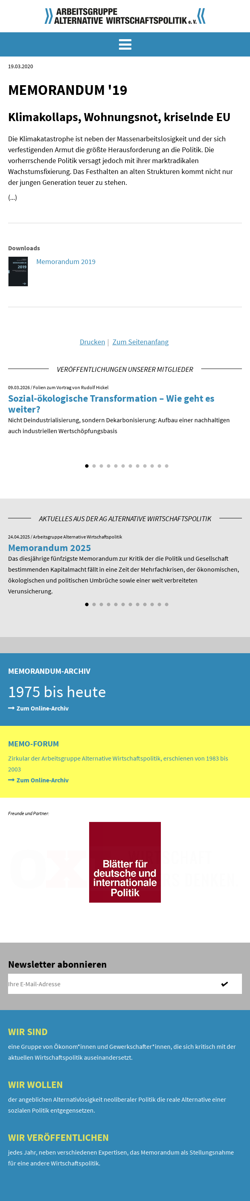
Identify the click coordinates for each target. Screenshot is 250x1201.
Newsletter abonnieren (57, 964)
